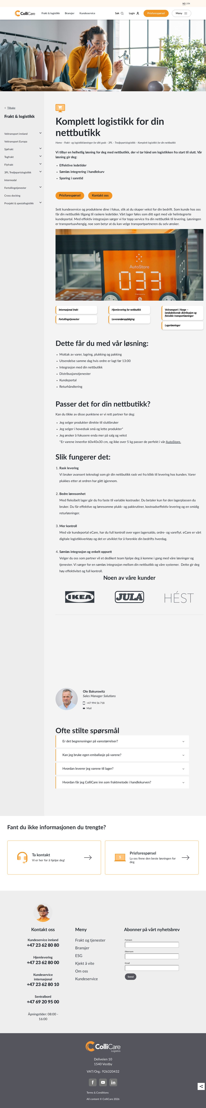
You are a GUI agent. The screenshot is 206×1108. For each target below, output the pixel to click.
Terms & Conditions (98, 1092)
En (188, 4)
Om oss (81, 971)
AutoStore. (173, 442)
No (184, 4)
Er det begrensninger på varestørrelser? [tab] (90, 741)
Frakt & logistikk (51, 13)
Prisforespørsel (156, 13)
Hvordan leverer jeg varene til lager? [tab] (87, 768)
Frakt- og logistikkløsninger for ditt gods (85, 142)
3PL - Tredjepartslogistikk (122, 142)
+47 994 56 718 (95, 703)
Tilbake (11, 108)
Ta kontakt (41, 855)
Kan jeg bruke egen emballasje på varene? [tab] (91, 755)
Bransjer (69, 13)
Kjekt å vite (84, 964)
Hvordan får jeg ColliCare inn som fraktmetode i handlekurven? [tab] (106, 782)
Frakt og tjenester (90, 940)
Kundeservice (87, 13)
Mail (89, 708)
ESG (78, 956)
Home (59, 142)
